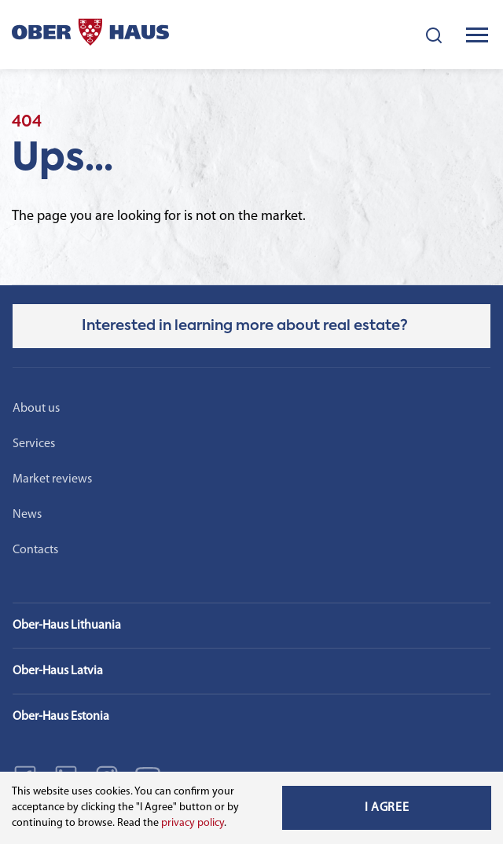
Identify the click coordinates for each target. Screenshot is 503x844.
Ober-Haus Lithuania (67, 625)
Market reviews (52, 479)
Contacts (35, 550)
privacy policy (192, 823)
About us (36, 408)
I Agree (387, 808)
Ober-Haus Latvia (58, 671)
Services (34, 444)
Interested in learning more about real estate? (245, 326)
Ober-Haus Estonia (61, 716)
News (27, 514)
